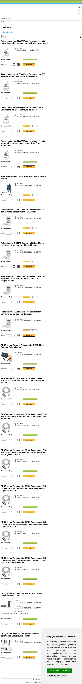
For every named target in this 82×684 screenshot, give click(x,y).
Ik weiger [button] (66, 671)
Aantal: (3, 64)
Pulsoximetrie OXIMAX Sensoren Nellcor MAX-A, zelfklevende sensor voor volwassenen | (23, 211)
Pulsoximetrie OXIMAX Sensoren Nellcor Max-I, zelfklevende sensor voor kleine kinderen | (22, 244)
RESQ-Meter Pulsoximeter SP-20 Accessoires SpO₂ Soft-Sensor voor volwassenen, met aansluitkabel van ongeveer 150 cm (24, 452)
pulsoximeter (7, 27)
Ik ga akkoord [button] (54, 671)
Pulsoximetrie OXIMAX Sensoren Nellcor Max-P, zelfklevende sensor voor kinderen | (22, 313)
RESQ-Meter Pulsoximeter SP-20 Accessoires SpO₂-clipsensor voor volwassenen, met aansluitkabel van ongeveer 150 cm (24, 524)
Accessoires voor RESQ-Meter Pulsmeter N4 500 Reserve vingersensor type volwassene (23, 75)
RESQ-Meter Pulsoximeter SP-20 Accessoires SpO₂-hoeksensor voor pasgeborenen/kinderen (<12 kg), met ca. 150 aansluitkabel (24, 560)
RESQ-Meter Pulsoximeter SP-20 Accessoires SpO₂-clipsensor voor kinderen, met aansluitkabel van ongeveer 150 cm (24, 488)
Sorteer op (41, 36)
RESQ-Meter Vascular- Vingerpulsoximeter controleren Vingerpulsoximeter (20, 635)
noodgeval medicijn (8, 25)
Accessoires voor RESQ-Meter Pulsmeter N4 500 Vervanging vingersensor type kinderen (23, 109)
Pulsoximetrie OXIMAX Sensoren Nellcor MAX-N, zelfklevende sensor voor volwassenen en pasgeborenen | (23, 278)
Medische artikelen (6, 22)
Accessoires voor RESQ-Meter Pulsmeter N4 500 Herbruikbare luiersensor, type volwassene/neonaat (24, 42)
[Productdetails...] (6, 59)
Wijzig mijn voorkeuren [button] (57, 675)
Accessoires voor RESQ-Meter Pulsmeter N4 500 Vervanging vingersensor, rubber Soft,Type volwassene (23, 143)
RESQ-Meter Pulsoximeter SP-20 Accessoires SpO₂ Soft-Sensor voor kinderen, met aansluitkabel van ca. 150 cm (24, 416)
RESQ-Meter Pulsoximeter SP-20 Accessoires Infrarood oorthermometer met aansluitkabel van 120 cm (23, 380)
